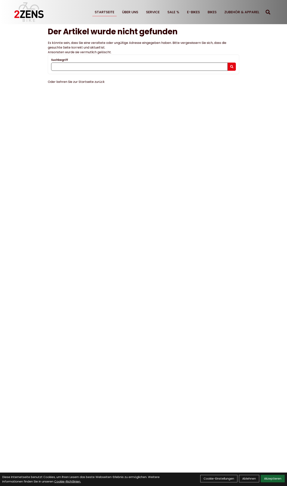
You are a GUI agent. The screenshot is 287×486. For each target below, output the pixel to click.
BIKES (212, 12)
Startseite (104, 12)
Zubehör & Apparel (241, 12)
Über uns (130, 12)
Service (153, 12)
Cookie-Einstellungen (219, 478)
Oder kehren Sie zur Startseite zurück (76, 82)
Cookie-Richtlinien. (67, 481)
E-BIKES (193, 12)
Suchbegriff (59, 60)
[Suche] (268, 12)
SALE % (173, 12)
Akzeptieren (272, 478)
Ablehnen (249, 478)
